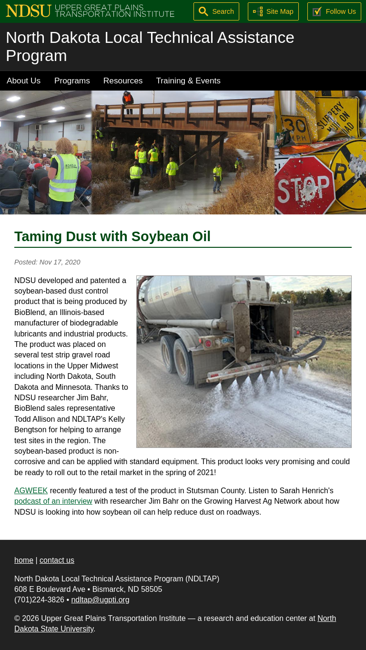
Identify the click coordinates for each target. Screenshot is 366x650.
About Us (24, 80)
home (23, 560)
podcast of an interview (53, 501)
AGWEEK (31, 491)
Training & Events (188, 80)
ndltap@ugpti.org (100, 600)
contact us (57, 560)
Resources (123, 80)
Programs (72, 80)
